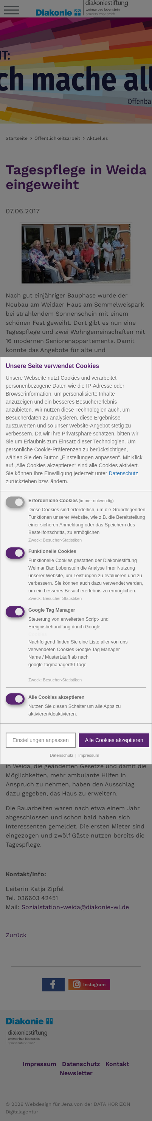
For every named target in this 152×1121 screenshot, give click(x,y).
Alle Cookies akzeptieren (114, 740)
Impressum (88, 755)
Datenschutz (123, 473)
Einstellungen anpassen (40, 740)
